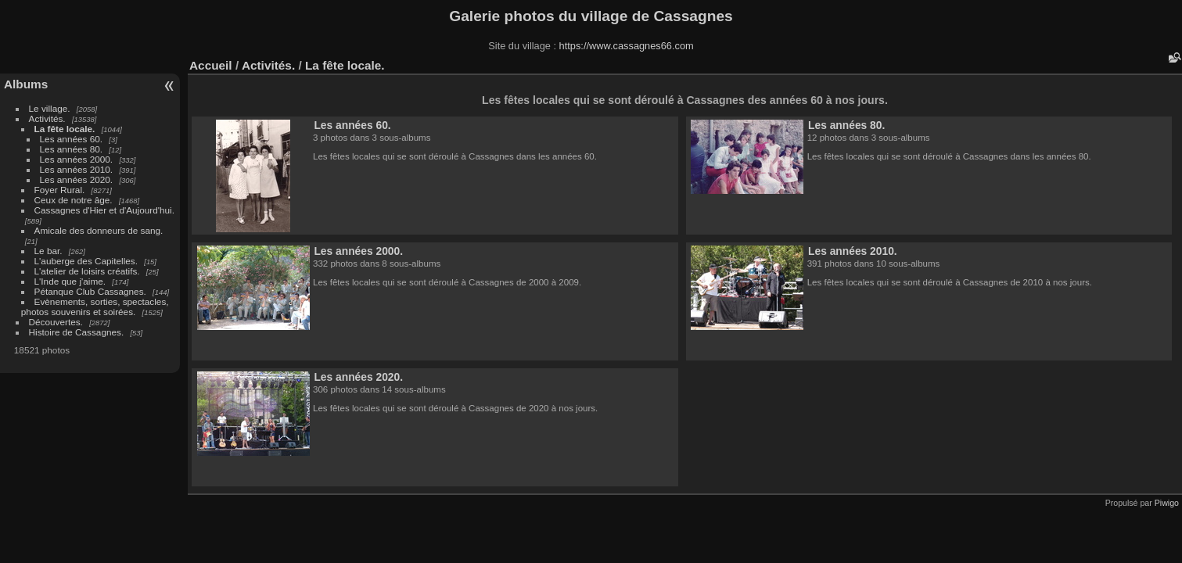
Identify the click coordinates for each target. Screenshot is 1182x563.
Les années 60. (71, 139)
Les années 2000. (76, 159)
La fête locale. (64, 129)
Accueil (210, 65)
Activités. (47, 118)
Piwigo (1167, 502)
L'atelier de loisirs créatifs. (87, 271)
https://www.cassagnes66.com (626, 46)
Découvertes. (56, 322)
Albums (26, 84)
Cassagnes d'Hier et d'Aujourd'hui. (104, 210)
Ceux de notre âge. (73, 200)
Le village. (49, 108)
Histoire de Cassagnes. (76, 332)
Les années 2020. (76, 179)
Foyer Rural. (59, 190)
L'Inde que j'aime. (70, 281)
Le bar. (48, 251)
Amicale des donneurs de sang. (98, 230)
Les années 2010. (76, 169)
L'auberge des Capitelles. (86, 261)
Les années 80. (71, 149)
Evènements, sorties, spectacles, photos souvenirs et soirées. (95, 306)
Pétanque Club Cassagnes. (90, 291)
